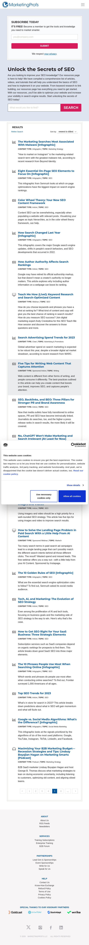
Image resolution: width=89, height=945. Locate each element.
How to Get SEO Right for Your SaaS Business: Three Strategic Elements (42, 633)
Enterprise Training (44, 843)
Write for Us (44, 866)
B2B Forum (44, 846)
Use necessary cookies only (43, 496)
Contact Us (44, 882)
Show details (73, 485)
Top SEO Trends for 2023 (34, 693)
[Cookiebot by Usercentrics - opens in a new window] (73, 445)
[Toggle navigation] (83, 4)
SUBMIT (44, 46)
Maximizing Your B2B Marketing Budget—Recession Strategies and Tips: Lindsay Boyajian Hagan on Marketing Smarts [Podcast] (46, 753)
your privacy (50, 54)
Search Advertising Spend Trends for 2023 (46, 337)
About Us (44, 820)
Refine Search (17, 132)
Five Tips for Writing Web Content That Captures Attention (44, 365)
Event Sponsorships (44, 863)
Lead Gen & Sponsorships (44, 860)
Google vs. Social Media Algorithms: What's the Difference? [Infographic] (47, 721)
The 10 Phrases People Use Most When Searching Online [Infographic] (44, 666)
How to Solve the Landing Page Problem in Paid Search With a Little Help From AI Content (47, 533)
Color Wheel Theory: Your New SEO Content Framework (42, 202)
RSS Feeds (44, 823)
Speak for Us (44, 869)
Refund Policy (44, 888)
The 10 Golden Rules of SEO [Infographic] (45, 573)
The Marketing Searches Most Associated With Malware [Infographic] (46, 143)
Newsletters (44, 826)
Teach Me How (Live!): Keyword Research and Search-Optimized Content (45, 296)
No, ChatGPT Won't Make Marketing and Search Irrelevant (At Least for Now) (45, 437)
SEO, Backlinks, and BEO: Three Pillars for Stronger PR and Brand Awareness (46, 401)
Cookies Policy (44, 897)
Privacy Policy (44, 894)
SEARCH (71, 108)
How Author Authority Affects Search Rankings (43, 263)
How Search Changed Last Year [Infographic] (39, 234)
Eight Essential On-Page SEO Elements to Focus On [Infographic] (46, 172)
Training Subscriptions (45, 840)
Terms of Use (44, 891)
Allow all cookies (72, 496)
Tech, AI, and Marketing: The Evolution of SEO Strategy (46, 600)
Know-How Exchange (44, 885)
